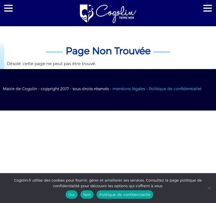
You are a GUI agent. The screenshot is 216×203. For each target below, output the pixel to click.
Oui (71, 194)
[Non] (209, 188)
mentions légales (128, 88)
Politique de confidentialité (175, 88)
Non (87, 194)
